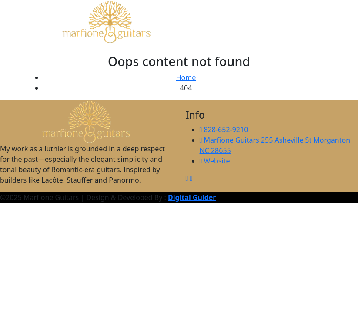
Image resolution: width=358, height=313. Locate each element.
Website (215, 161)
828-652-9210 (224, 129)
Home (186, 77)
